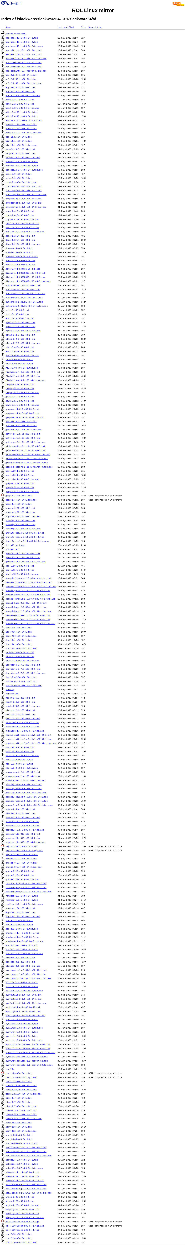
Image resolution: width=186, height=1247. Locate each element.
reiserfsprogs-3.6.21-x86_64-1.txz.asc (28, 891)
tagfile (10, 1069)
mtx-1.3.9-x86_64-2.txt (19, 759)
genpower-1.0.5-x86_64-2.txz (22, 413)
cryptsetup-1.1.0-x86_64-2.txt (24, 198)
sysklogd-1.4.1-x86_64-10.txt (23, 1007)
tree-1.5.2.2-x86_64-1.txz (21, 1114)
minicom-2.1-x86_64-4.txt (20, 710)
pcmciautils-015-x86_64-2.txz (23, 838)
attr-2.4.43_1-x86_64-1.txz (22, 116)
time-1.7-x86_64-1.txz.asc (21, 1106)
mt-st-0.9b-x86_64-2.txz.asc (22, 755)
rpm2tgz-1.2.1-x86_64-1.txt (22, 895)
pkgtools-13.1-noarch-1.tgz (22, 846)
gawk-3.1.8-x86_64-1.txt (20, 396)
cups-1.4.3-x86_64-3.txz (20, 215)
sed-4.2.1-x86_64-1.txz (19, 924)
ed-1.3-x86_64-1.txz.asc (20, 318)
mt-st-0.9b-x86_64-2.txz (20, 751)
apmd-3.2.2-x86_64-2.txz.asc (22, 107)
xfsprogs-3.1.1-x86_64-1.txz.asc (25, 1217)
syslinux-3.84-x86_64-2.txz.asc (24, 1027)
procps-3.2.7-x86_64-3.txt (21, 858)
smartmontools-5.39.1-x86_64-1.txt (26, 970)
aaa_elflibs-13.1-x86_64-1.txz (24, 54)
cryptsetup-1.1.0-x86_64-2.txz (24, 202)
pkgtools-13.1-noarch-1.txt (22, 854)
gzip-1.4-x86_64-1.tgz (19, 495)
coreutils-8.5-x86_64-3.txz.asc (24, 169)
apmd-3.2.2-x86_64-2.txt (20, 99)
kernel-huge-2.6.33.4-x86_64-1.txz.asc (28, 611)
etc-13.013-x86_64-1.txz (20, 351)
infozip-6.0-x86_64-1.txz (20, 524)
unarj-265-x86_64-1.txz (19, 1139)
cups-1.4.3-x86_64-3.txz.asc (22, 219)
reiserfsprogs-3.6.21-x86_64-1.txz (26, 887)
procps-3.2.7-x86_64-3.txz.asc (24, 866)
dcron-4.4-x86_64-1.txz (19, 252)
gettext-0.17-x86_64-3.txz (21, 425)
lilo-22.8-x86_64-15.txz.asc (22, 660)
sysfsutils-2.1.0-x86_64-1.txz (24, 998)
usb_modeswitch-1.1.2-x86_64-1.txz (26, 1151)
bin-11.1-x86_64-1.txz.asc (21, 145)
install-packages (16, 545)
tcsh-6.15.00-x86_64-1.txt (21, 1085)
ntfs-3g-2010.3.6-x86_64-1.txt (24, 784)
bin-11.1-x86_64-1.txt (19, 136)
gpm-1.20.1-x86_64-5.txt (20, 470)
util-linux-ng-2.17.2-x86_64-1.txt (26, 1184)
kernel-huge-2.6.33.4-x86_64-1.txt (26, 602)
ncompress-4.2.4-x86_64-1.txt (23, 772)
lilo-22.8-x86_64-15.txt (20, 652)
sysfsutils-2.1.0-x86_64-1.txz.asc (26, 1003)
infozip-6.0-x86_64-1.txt (20, 520)
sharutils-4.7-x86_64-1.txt (22, 945)
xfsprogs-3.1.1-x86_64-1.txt (22, 1209)
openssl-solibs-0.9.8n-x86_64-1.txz (27, 800)
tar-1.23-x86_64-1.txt (19, 1081)
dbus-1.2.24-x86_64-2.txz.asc (23, 244)
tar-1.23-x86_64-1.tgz (19, 1073)
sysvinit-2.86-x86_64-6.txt (22, 1031)
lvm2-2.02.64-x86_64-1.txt (21, 677)
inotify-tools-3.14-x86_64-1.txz (25, 536)
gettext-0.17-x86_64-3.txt (21, 421)
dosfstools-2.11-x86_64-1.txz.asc (25, 293)
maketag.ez (12, 693)
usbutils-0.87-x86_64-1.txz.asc (24, 1168)
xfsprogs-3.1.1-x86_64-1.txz (22, 1213)
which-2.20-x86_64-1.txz (20, 1201)
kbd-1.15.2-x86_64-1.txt (20, 565)
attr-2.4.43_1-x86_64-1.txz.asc (24, 120)
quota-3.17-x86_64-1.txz (20, 875)
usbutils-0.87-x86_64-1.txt (22, 1159)
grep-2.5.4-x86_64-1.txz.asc (22, 491)
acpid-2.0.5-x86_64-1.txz (20, 91)
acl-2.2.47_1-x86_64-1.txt (21, 74)
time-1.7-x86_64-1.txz (19, 1102)
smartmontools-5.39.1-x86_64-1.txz (26, 974)
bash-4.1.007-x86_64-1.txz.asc (24, 132)
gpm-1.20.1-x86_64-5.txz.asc (22, 479)
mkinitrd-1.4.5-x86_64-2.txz (22, 726)
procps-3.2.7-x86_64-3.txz (21, 862)
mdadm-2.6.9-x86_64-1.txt (20, 697)
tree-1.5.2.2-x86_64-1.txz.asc (24, 1118)
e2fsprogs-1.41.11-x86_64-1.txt (24, 297)
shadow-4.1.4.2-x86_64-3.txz (22, 937)
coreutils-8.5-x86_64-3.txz (22, 165)
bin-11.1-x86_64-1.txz (19, 140)
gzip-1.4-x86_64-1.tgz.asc (21, 499)
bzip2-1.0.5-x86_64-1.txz (20, 153)
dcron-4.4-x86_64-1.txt (19, 248)
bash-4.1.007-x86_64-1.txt (21, 124)
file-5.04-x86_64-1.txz (19, 363)
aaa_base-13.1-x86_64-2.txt (22, 37)
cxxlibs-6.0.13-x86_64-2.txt (22, 223)
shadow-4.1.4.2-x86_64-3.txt (22, 932)
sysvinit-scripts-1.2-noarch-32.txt (27, 1056)
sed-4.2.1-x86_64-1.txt (19, 920)
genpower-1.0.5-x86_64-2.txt (22, 409)
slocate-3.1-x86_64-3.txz (20, 961)
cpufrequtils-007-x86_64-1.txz (24, 190)
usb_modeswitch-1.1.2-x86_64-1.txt (26, 1147)
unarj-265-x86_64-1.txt (19, 1135)
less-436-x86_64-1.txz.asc (21, 635)
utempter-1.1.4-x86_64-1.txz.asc (25, 1180)
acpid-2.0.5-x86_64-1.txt (20, 87)
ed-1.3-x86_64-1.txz (17, 314)
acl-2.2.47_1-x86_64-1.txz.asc (24, 83)
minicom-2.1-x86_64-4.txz (20, 714)
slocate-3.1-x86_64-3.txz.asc (23, 965)
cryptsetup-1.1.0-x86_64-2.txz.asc (26, 206)
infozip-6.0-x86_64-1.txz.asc (23, 528)
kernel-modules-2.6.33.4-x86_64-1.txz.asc (30, 623)
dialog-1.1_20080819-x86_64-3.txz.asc (28, 281)
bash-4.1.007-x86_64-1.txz (21, 128)
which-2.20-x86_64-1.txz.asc (22, 1205)
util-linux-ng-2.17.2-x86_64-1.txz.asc (28, 1192)
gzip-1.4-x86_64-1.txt (19, 503)
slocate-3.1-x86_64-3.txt (20, 957)
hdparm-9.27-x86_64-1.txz (20, 512)
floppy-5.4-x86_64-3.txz (20, 388)
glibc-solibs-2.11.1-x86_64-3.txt (25, 446)
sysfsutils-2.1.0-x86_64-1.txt (24, 994)
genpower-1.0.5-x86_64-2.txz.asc (25, 417)
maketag (10, 689)
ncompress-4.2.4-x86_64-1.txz (23, 776)
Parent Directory (16, 33)
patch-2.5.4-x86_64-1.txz (20, 813)
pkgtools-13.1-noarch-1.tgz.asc (24, 850)
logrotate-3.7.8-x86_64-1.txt (23, 664)
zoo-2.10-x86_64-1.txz (19, 1238)
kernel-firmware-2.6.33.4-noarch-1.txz (28, 582)
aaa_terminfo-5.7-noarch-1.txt (24, 62)
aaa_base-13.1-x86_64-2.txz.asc (24, 46)
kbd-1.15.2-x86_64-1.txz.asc (22, 574)
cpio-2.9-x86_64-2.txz (19, 178)
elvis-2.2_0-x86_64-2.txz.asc (23, 343)
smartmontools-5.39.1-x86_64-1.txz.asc (28, 978)
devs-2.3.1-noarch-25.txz (20, 264)
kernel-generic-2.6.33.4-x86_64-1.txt (28, 590)
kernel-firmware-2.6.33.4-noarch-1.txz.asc (31, 586)
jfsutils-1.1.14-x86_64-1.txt (23, 553)
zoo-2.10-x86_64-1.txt (19, 1234)
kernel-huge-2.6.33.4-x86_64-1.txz (26, 607)
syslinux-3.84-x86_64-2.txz (22, 1023)
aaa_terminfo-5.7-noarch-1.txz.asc (26, 70)
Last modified (66, 27)
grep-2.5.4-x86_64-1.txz (20, 487)
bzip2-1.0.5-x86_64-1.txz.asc (23, 157)
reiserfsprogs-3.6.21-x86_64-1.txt (26, 883)
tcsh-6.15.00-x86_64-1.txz (21, 1089)
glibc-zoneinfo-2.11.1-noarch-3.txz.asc (29, 466)
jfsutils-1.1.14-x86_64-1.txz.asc (25, 561)
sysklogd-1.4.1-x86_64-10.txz (23, 1011)
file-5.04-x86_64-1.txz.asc (22, 367)
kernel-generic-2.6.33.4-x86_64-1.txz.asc (30, 598)
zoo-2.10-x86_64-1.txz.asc (21, 1242)
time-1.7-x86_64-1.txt (19, 1097)
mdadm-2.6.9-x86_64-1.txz (20, 701)
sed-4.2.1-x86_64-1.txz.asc (22, 928)
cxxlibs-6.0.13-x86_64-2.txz (22, 227)
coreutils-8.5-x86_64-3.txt (22, 161)
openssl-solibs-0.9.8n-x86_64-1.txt (27, 796)
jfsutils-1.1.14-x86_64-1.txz (23, 557)
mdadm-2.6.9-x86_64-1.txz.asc (23, 706)
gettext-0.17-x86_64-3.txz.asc (24, 429)
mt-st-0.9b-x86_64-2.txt (20, 747)
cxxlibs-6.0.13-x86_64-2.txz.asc (25, 231)
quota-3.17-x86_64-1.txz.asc (22, 879)
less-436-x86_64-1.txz (19, 631)
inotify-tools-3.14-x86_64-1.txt (25, 532)
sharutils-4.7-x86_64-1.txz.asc (24, 953)
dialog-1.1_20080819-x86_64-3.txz (25, 277)
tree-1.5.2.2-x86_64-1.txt (21, 1110)
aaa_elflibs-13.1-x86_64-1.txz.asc (26, 58)
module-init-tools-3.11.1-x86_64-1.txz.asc (31, 743)
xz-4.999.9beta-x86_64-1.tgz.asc (25, 1225)
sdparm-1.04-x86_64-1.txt (20, 908)
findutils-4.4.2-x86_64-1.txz (23, 376)
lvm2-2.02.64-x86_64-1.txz (21, 681)
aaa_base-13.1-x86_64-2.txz (22, 41)
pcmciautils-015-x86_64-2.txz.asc (25, 842)
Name (8, 27)
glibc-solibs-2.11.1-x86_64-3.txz (25, 450)
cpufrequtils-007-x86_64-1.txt (24, 186)
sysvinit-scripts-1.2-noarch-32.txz (27, 1060)
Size (83, 27)
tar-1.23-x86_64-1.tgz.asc (21, 1077)
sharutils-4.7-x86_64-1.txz (22, 949)
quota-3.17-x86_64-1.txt (20, 871)
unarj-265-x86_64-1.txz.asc (22, 1143)
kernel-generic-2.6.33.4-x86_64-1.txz (28, 594)
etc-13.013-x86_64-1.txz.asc (22, 355)
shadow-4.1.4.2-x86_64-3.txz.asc (25, 941)
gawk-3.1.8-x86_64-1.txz (20, 400)
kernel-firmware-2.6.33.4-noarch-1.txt (28, 578)
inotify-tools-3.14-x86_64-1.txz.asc (27, 541)
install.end (12, 549)
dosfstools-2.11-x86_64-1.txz (23, 289)
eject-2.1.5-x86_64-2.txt (20, 322)
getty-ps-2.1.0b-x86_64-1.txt (23, 433)
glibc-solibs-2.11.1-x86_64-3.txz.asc (28, 454)
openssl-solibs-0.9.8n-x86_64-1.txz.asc (29, 805)
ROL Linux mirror (93, 10)
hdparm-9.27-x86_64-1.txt (20, 508)
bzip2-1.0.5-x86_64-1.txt (20, 149)
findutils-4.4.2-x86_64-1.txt (23, 371)
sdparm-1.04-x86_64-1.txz (20, 912)
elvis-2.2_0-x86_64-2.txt (20, 334)
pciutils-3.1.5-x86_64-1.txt (22, 821)
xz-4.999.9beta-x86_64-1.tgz (22, 1221)
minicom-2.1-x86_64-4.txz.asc (23, 718)
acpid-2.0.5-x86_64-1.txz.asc (23, 95)
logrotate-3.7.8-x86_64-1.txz (23, 668)
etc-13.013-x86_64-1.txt (20, 347)
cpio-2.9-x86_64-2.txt (19, 173)
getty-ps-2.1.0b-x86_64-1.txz (23, 437)
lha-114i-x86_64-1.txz (19, 644)
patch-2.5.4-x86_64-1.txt (20, 809)
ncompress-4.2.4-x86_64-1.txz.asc (25, 780)
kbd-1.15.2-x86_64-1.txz (20, 569)
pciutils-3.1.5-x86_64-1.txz (22, 825)
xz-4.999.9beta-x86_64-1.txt (22, 1229)
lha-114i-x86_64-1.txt (19, 640)
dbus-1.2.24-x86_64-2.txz (20, 239)
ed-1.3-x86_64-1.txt (17, 310)
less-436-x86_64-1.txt (19, 627)
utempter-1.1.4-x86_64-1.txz (22, 1176)
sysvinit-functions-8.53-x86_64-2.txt (28, 1044)
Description (95, 27)
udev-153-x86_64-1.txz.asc (21, 1130)
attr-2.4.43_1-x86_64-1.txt (22, 112)
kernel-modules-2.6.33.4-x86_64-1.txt (28, 615)
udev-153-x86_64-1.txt (19, 1122)
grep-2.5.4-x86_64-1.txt (20, 483)
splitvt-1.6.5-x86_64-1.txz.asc (24, 990)
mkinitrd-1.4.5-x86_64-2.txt (22, 722)
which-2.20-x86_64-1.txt (20, 1196)
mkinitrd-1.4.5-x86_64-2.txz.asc (25, 730)
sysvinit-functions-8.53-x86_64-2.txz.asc (30, 1052)
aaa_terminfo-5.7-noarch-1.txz (24, 66)
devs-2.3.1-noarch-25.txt (20, 260)
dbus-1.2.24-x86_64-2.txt (20, 235)
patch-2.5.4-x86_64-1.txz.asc (23, 817)
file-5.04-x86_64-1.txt (19, 359)
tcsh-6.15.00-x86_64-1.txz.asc (24, 1093)
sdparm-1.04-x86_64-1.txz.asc (23, 916)
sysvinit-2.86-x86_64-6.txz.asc (24, 1040)
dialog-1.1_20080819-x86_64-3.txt (25, 272)
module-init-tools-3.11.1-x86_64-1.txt (28, 734)
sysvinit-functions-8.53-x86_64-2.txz (28, 1048)
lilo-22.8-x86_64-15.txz (20, 656)
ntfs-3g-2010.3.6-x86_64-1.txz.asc (26, 792)
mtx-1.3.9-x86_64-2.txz (19, 763)
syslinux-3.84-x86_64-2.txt (22, 1019)
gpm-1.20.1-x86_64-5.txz (20, 475)
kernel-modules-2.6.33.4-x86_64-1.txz (28, 619)
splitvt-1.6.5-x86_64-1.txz (22, 986)
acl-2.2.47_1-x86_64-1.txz (21, 79)
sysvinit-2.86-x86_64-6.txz (22, 1036)
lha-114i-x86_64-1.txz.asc (21, 648)
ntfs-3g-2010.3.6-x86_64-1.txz (24, 788)
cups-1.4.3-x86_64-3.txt (20, 211)
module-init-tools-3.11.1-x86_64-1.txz (28, 739)
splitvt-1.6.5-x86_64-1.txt (22, 982)
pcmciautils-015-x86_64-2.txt (23, 833)
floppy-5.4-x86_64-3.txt (20, 384)
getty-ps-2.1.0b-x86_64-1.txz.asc (25, 442)
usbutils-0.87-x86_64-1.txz (22, 1163)
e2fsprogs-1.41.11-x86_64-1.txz (24, 301)
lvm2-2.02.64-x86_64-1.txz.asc (24, 685)
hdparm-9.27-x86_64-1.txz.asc (23, 516)
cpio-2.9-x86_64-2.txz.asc (21, 182)
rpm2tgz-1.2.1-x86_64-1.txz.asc (24, 904)
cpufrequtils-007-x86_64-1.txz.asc (26, 194)
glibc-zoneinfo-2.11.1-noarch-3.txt (27, 458)
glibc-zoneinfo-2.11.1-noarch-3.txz (27, 462)
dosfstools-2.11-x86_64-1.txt (23, 285)
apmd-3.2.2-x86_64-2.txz (20, 103)
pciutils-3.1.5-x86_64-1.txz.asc (25, 829)
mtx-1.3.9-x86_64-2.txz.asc (22, 767)
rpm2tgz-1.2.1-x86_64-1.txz (22, 899)
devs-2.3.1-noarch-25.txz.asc (23, 268)
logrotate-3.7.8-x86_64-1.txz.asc (25, 673)
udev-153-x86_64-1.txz (19, 1126)
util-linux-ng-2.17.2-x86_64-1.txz (26, 1188)
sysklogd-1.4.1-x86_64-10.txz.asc (25, 1015)
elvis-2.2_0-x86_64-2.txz (20, 338)
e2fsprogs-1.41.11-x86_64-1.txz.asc (27, 305)
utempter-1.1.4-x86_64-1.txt (22, 1172)
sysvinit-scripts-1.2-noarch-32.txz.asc (29, 1064)
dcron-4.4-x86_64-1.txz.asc (22, 256)
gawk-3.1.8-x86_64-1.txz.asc (22, 404)
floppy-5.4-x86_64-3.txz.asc (22, 392)
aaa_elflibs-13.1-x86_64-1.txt (24, 50)
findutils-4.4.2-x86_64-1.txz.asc (25, 380)
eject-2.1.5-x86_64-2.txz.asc (23, 330)
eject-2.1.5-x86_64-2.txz (20, 326)
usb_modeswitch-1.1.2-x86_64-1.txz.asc (28, 1155)
